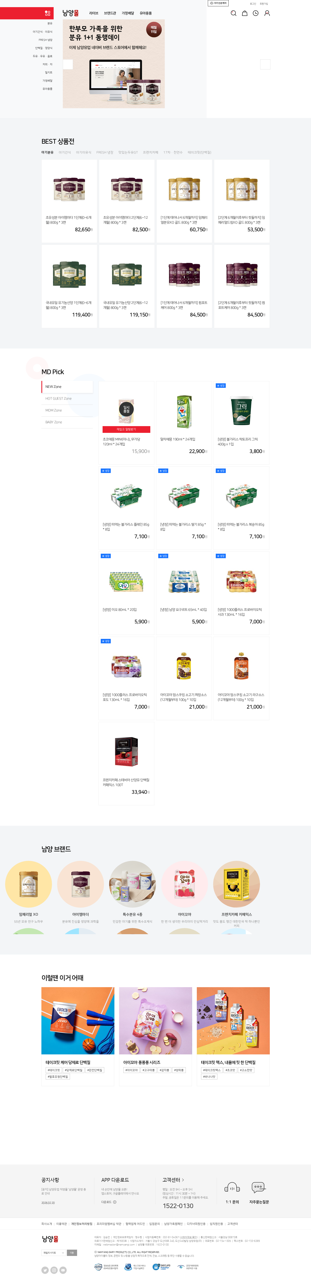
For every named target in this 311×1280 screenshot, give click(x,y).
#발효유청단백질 (58, 1076)
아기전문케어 (218, 2)
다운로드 (108, 1202)
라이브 (94, 13)
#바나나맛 (209, 1076)
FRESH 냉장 (45, 40)
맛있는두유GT (128, 152)
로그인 (253, 4)
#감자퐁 (164, 1070)
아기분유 (47, 152)
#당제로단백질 (73, 1070)
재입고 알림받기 (126, 429)
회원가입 (264, 4)
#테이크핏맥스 (212, 1070)
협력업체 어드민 (135, 1224)
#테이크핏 (54, 1070)
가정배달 (128, 13)
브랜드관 (110, 13)
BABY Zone (53, 422)
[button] (68, 64)
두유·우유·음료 (42, 56)
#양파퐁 (179, 1070)
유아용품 (146, 13)
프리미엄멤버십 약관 (109, 1224)
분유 (50, 23)
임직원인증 (216, 1224)
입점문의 (154, 1224)
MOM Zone (53, 410)
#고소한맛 (246, 1070)
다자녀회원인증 (196, 1224)
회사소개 (46, 1224)
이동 (72, 1253)
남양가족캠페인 (173, 1224)
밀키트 (48, 72)
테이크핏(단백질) (199, 152)
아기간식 (65, 152)
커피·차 (47, 64)
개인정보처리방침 (81, 1224)
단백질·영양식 (43, 48)
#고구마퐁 (149, 1070)
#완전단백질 (94, 1070)
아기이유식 (83, 152)
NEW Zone (53, 387)
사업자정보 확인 (188, 1237)
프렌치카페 (150, 152)
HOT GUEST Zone (58, 398)
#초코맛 (230, 1070)
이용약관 (61, 1224)
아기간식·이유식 (42, 31)
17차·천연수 (173, 152)
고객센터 (171, 1180)
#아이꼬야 (131, 1070)
